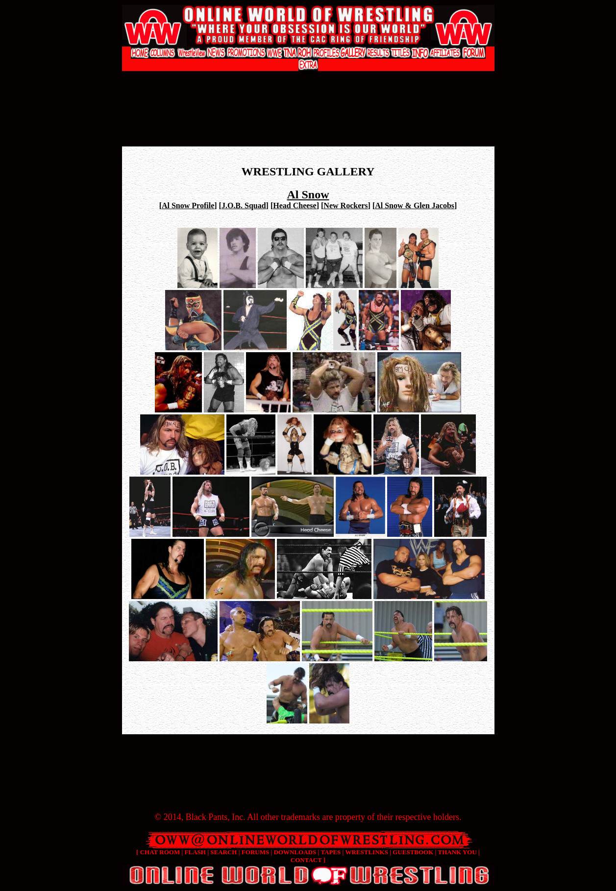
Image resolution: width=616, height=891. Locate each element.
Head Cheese (294, 205)
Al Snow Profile (188, 205)
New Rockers (345, 205)
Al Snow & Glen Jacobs (414, 205)
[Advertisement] (308, 81)
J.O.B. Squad (244, 205)
